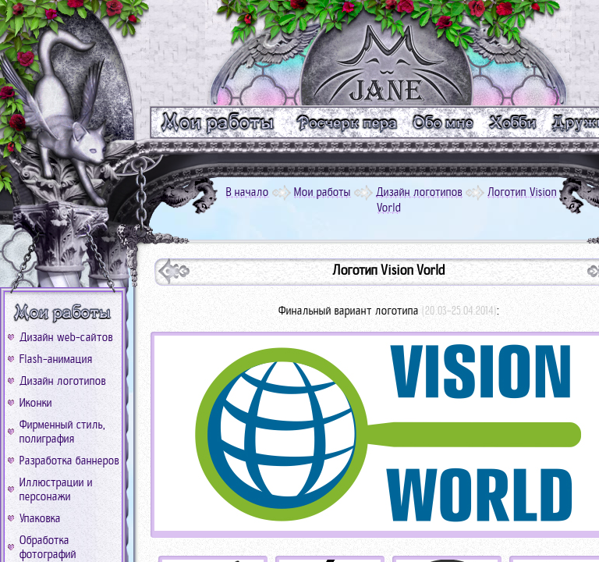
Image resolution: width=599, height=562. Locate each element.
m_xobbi (513, 122)
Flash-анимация (56, 359)
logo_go (388, 52)
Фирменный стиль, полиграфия (62, 431)
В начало (247, 192)
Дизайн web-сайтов (66, 337)
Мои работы (322, 192)
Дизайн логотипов (62, 381)
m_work (218, 122)
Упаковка (40, 518)
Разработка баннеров (69, 460)
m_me (443, 122)
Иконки (35, 403)
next (174, 271)
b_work (63, 313)
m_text (346, 122)
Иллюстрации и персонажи (56, 489)
